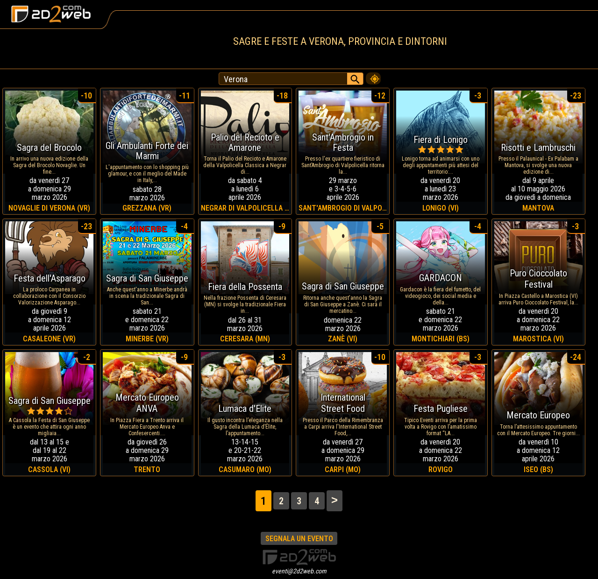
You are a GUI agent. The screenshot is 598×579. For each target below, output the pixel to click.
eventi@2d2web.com (299, 571)
